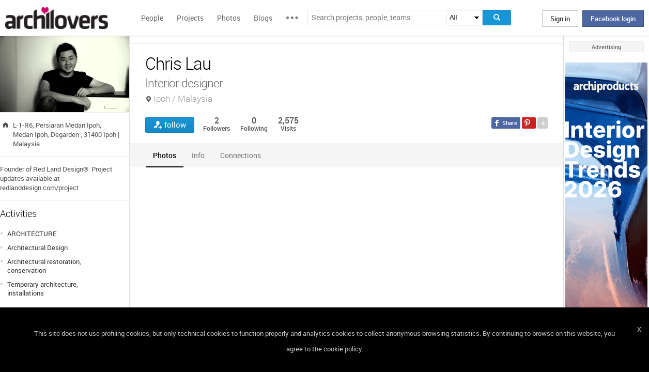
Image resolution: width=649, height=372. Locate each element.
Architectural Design (37, 247)
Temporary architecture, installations (42, 289)
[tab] (164, 155)
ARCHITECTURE (32, 233)
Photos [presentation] (164, 155)
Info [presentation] (198, 155)
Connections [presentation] (240, 155)
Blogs (263, 18)
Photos (228, 18)
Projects (190, 18)
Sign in (560, 18)
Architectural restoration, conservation (44, 266)
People (152, 18)
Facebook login (613, 18)
